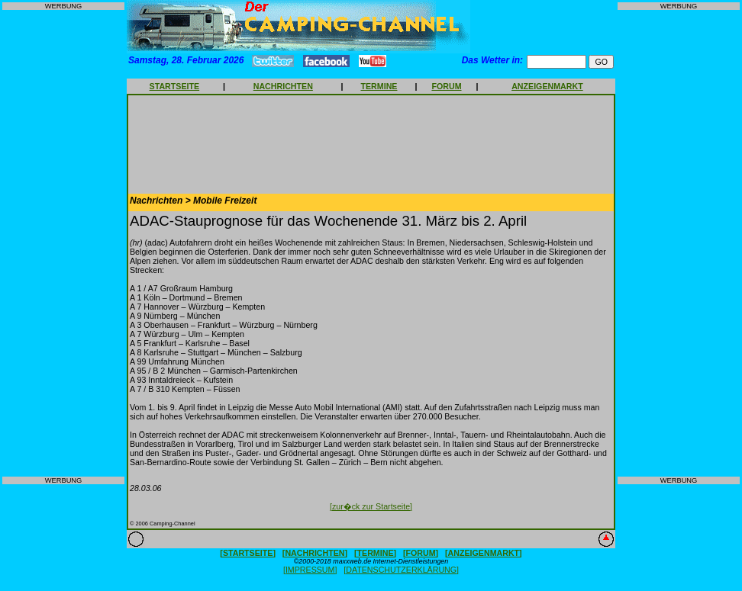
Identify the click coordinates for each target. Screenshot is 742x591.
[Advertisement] (63, 243)
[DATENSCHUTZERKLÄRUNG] (401, 569)
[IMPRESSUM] (310, 569)
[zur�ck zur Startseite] (371, 506)
